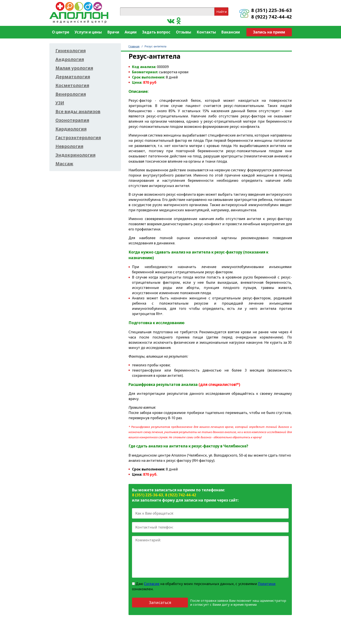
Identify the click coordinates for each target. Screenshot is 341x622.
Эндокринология (75, 155)
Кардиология (71, 129)
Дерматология (72, 77)
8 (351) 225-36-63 (271, 10)
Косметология (72, 85)
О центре (60, 32)
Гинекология (70, 50)
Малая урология (74, 68)
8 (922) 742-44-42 (271, 16)
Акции (131, 32)
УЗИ (59, 103)
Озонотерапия (72, 120)
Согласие (151, 583)
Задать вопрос (156, 32)
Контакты (206, 32)
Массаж (64, 164)
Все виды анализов (77, 111)
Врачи (113, 32)
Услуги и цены (88, 32)
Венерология (70, 94)
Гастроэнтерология (78, 137)
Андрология (69, 59)
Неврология (69, 146)
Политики (267, 583)
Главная (134, 46)
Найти (221, 11)
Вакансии (230, 32)
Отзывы (183, 32)
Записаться (160, 602)
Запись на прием (269, 32)
